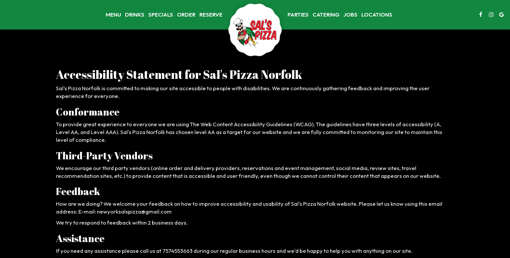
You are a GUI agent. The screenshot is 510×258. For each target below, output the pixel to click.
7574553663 (177, 250)
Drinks (134, 14)
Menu (113, 14)
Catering (326, 14)
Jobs (350, 14)
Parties (298, 14)
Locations (376, 14)
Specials (160, 14)
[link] (255, 31)
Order (186, 14)
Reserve (210, 14)
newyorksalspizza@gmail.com (134, 211)
